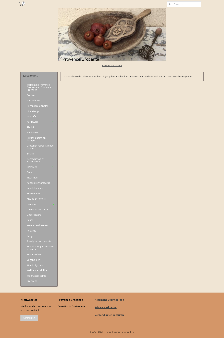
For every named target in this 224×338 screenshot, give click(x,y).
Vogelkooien (33, 259)
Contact (31, 95)
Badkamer (32, 132)
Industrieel (32, 177)
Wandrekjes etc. (35, 265)
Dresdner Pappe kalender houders (40, 147)
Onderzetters (34, 214)
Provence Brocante (112, 65)
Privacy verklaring (106, 307)
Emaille (30, 153)
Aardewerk (41, 121)
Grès (29, 172)
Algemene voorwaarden (109, 299)
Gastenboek (33, 100)
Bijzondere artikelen (37, 105)
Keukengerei (33, 193)
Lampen (41, 204)
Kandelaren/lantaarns (38, 182)
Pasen (30, 220)
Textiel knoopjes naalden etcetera (40, 248)
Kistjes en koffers (36, 198)
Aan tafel (31, 116)
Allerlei (30, 127)
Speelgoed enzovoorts (39, 241)
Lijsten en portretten (38, 209)
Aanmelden (29, 317)
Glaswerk (41, 166)
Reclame (31, 230)
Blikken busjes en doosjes (36, 139)
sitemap (125, 332)
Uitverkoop (33, 111)
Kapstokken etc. (35, 188)
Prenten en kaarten (37, 225)
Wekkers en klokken (37, 270)
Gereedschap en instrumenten (35, 160)
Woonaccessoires (36, 275)
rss (133, 332)
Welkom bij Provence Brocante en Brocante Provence (39, 87)
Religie (30, 236)
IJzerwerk (32, 281)
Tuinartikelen (34, 254)
